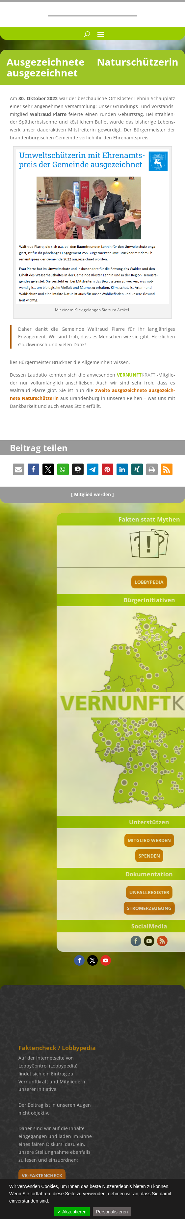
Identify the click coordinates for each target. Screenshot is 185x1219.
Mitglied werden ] (94, 494)
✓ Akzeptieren (72, 1211)
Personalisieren (112, 1211)
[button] (18, 469)
